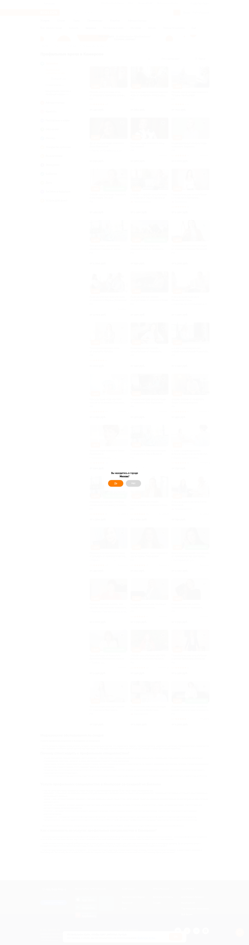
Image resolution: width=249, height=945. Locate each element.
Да (115, 483)
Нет (133, 483)
